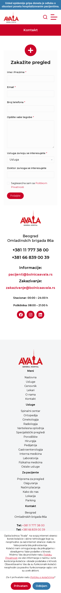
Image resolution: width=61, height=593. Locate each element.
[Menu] (54, 17)
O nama (30, 394)
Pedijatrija (30, 445)
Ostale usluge (30, 466)
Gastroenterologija (30, 449)
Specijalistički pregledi (30, 432)
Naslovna (30, 377)
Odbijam (41, 585)
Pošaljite (15, 195)
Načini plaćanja (30, 487)
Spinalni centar (30, 411)
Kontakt (30, 398)
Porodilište (31, 436)
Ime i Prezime (16, 72)
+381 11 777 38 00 (30, 250)
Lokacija (30, 496)
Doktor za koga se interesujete (26, 168)
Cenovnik (30, 386)
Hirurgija (30, 441)
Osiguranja (31, 483)
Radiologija (30, 424)
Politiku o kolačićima (42, 577)
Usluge (30, 381)
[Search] (45, 17)
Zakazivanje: (30, 281)
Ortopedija (31, 415)
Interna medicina (31, 453)
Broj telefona (16, 102)
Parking (30, 500)
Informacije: (30, 268)
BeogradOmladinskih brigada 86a (30, 238)
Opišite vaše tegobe (20, 117)
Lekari (30, 390)
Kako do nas (30, 491)
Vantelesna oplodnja (30, 428)
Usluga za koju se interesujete (27, 153)
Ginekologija (30, 419)
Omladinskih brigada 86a (30, 516)
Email (11, 87)
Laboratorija (30, 458)
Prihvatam (21, 585)
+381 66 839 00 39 (30, 257)
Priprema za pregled (30, 479)
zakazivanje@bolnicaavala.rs (30, 288)
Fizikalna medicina (30, 462)
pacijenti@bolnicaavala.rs (30, 274)
